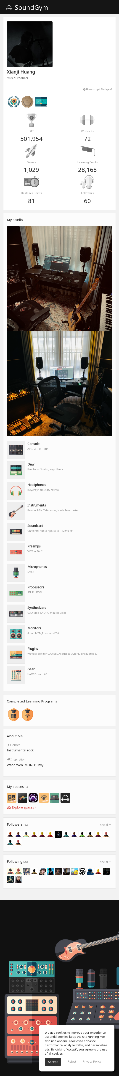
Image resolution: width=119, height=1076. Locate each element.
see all (105, 825)
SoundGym (27, 7)
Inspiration (16, 759)
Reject (72, 1061)
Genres (14, 745)
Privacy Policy (92, 1061)
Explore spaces (21, 807)
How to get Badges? (97, 89)
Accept (53, 1062)
